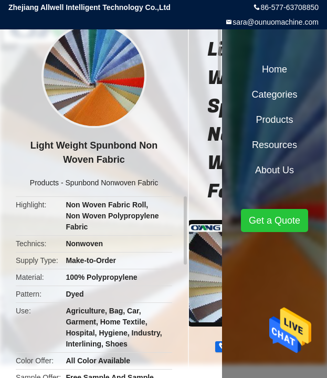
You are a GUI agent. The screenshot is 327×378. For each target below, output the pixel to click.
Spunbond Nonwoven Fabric (112, 182)
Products (44, 182)
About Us (274, 170)
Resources (274, 145)
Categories (274, 94)
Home (274, 69)
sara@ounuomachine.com (276, 22)
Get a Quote (274, 220)
